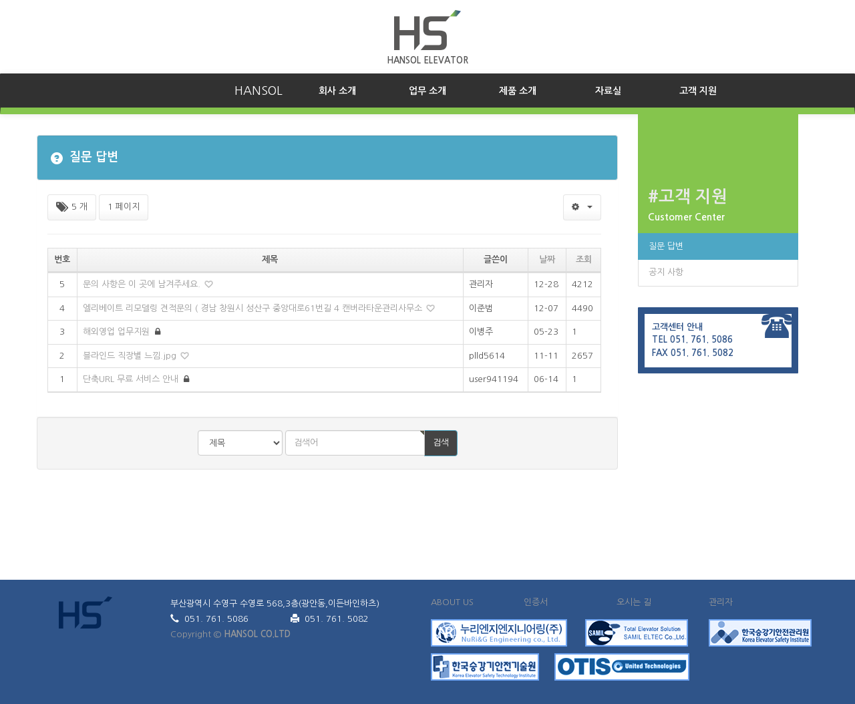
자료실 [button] (608, 91)
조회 (584, 259)
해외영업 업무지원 (117, 331)
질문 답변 (666, 246)
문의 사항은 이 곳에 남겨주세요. (143, 284)
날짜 (547, 259)
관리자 (721, 602)
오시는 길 (634, 602)
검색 (441, 442)
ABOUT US (452, 602)
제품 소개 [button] (517, 91)
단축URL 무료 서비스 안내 (132, 379)
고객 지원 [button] (698, 91)
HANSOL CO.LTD (257, 634)
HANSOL (258, 91)
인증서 (536, 602)
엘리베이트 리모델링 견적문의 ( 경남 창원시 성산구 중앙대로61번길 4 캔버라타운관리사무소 (254, 308)
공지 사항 (666, 272)
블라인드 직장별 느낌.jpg (131, 355)
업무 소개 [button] (427, 91)
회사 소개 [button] (351, 89)
